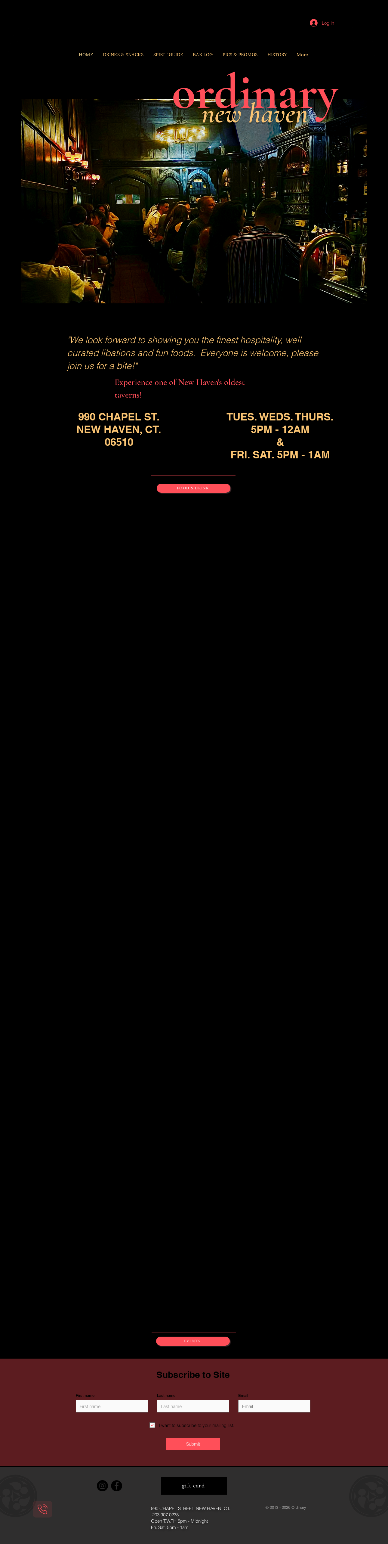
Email (243, 1395)
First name (85, 1395)
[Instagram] (102, 1485)
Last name (166, 1395)
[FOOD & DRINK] (193, 488)
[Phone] (42, 1509)
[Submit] (193, 1444)
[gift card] (194, 1486)
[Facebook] (116, 1485)
